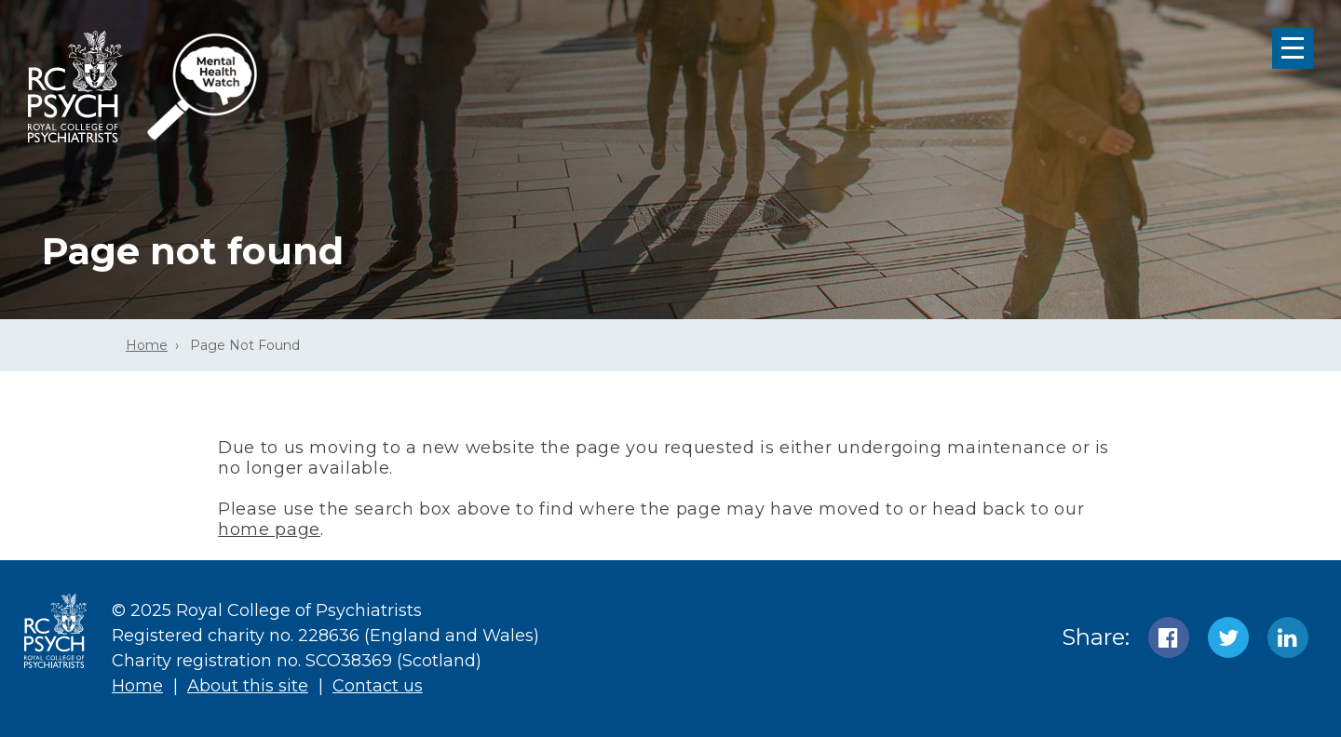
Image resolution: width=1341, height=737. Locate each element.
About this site (247, 686)
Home (147, 345)
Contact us (377, 686)
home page (269, 529)
